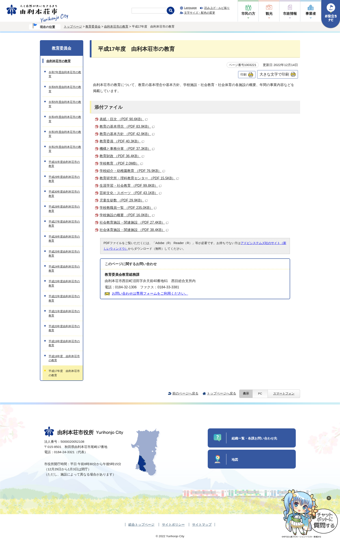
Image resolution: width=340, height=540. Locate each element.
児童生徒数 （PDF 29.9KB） (124, 200)
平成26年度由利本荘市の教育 (64, 238)
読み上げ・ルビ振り (217, 8)
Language (190, 7)
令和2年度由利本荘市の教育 (65, 149)
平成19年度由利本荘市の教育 (64, 343)
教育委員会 (93, 26)
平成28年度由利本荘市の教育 (64, 208)
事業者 (311, 13)
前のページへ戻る (185, 393)
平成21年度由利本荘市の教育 (64, 313)
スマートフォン (283, 393)
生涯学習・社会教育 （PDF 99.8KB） (131, 185)
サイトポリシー (173, 524)
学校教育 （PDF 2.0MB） (121, 163)
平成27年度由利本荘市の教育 (64, 223)
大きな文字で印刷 (274, 74)
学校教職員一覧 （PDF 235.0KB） (128, 208)
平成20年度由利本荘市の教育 (64, 328)
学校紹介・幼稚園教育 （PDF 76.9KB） (132, 171)
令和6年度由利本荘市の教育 (65, 89)
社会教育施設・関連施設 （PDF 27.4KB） (134, 222)
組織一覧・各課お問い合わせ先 (254, 438)
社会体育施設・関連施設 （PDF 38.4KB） (134, 230)
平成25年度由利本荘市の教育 (64, 253)
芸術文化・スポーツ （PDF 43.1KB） (131, 193)
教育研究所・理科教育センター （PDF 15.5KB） (139, 178)
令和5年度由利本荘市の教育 (65, 104)
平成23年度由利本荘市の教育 (64, 283)
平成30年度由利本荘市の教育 (64, 193)
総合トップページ (141, 524)
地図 (235, 459)
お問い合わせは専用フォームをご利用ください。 (150, 293)
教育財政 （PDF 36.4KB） (122, 156)
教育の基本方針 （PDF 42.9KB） (127, 134)
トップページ (73, 26)
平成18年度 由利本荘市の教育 (64, 358)
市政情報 (290, 13)
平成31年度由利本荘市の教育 (64, 164)
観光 (269, 13)
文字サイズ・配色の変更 (199, 12)
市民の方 (248, 13)
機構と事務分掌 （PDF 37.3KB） (127, 148)
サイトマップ (202, 524)
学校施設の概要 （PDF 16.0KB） (127, 215)
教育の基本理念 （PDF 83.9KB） (127, 126)
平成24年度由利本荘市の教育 (64, 268)
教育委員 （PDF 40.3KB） (122, 141)
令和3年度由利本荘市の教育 (65, 134)
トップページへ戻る (221, 393)
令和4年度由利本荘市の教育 (65, 119)
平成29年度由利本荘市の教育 (64, 179)
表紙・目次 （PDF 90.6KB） (124, 119)
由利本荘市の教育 (116, 26)
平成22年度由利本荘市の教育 (64, 298)
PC (260, 393)
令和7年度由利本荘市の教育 (65, 74)
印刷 (243, 74)
